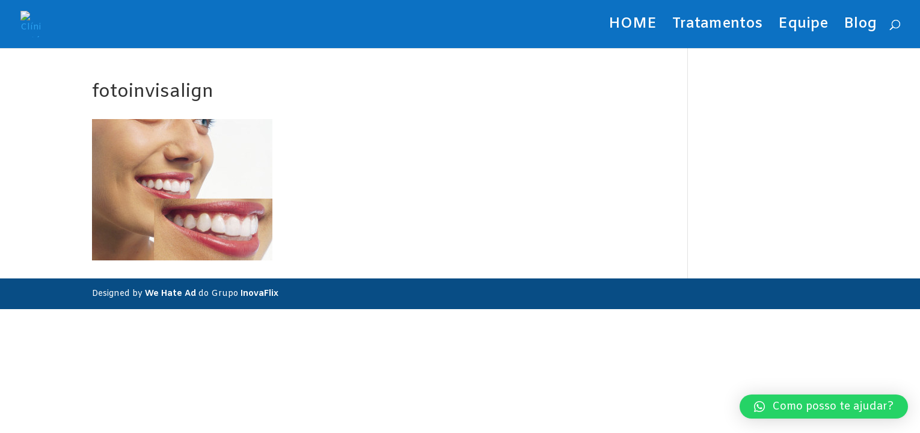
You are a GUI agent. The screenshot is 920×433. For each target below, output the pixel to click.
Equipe (803, 27)
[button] (824, 407)
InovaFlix (259, 293)
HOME (633, 27)
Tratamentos (717, 27)
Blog (860, 27)
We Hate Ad (170, 293)
